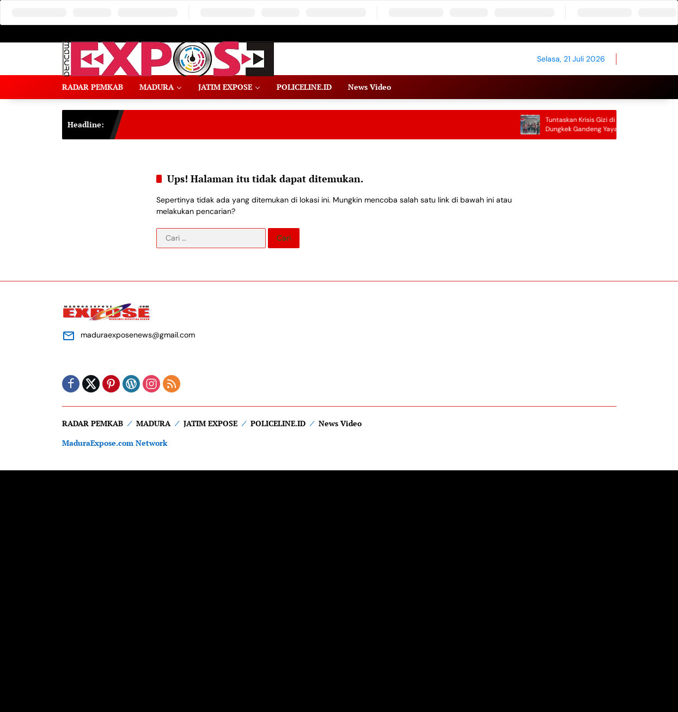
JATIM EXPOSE (210, 423)
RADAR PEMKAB (92, 423)
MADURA (153, 423)
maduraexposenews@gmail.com (138, 335)
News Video (340, 423)
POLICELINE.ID (278, 423)
